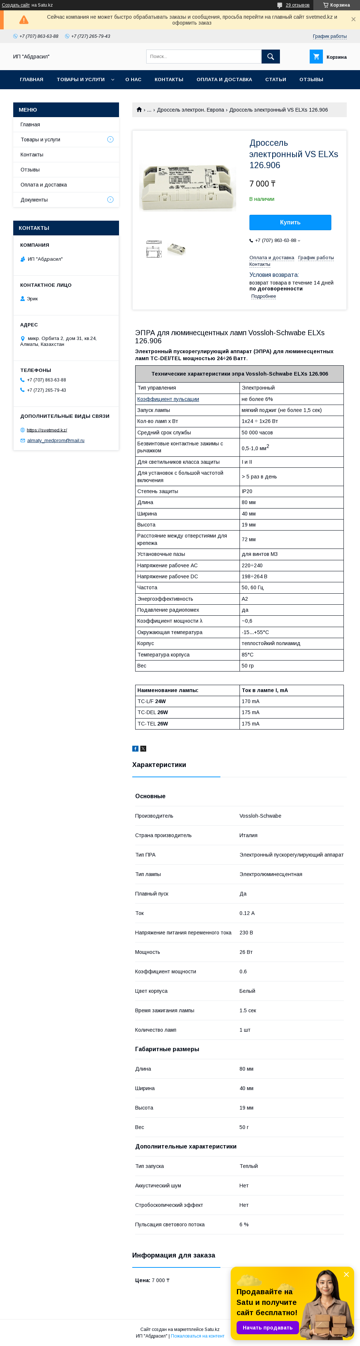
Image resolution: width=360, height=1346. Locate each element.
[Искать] (271, 57)
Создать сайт (16, 5)
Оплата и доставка (224, 79)
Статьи (275, 79)
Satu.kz (212, 1329)
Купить (290, 222)
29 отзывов (298, 5)
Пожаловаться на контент (197, 1336)
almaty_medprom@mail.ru (55, 440)
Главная (31, 79)
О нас (133, 79)
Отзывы (311, 79)
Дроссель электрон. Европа (190, 110)
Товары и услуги (81, 79)
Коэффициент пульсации (168, 399)
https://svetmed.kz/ (47, 430)
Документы (34, 200)
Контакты (169, 79)
